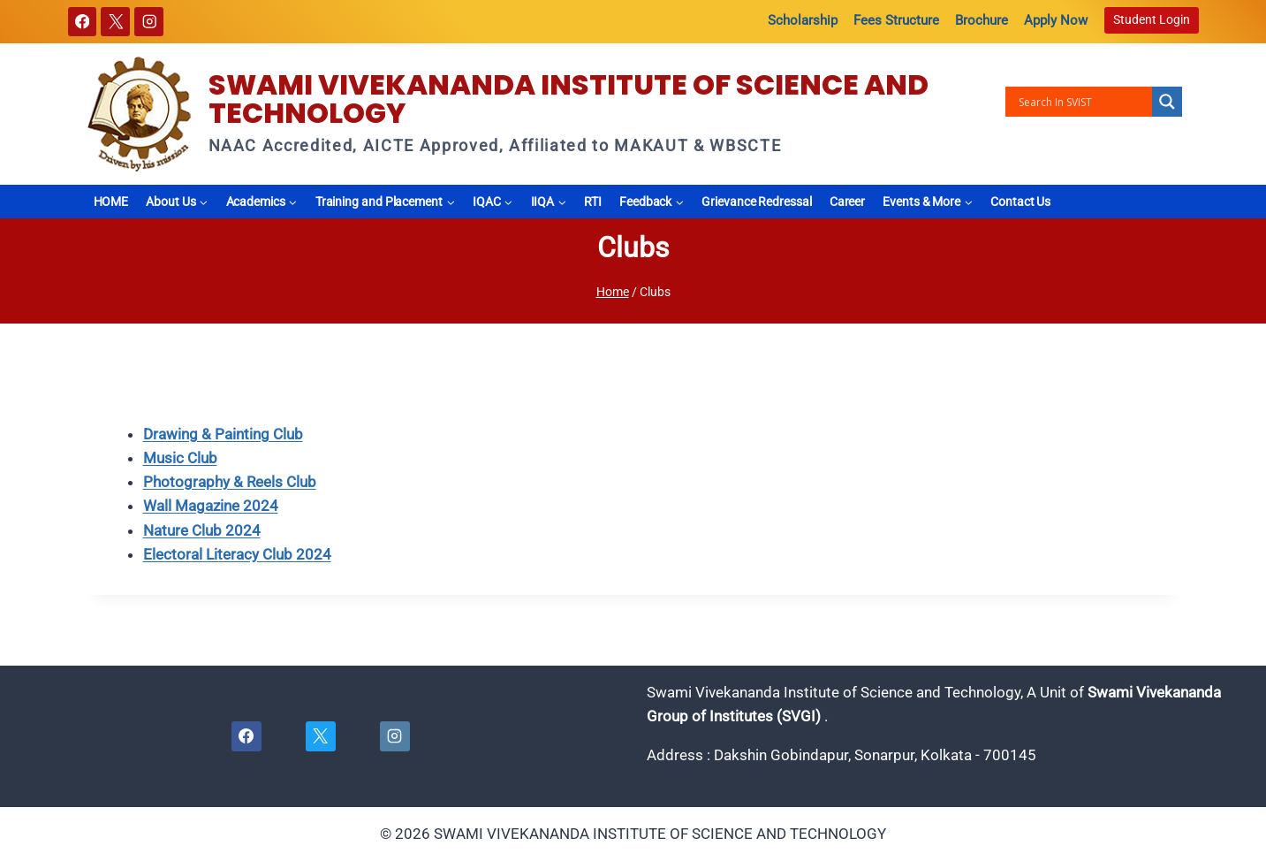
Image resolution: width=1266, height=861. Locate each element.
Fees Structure (896, 20)
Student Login (1151, 19)
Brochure (981, 20)
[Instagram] (148, 21)
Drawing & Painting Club (223, 434)
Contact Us (1020, 201)
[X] (115, 21)
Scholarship (803, 20)
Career (848, 201)
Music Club (180, 458)
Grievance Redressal (756, 201)
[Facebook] (82, 21)
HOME (111, 201)
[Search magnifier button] (1167, 102)
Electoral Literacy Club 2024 (237, 554)
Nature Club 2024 (202, 530)
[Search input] (1083, 102)
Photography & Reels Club (229, 482)
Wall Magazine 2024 (210, 505)
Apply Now (1056, 20)
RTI (593, 201)
